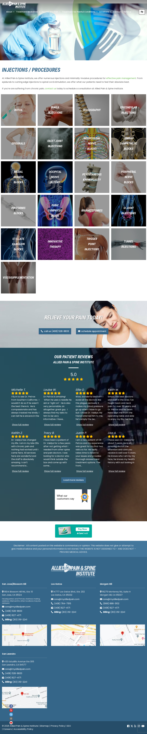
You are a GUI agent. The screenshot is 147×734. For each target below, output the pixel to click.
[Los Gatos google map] (73, 635)
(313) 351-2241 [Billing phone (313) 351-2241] (14, 619)
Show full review (20, 424)
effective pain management (121, 78)
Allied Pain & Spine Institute (24, 725)
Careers (7, 729)
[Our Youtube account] (11, 722)
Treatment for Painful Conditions (80, 12)
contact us (50, 88)
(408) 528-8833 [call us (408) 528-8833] (12, 611)
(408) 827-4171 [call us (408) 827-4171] (11, 615)
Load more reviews (73, 480)
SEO (69, 725)
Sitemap (44, 725)
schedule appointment (92, 331)
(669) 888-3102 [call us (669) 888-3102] (110, 603)
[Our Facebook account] (128, 726)
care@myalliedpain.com (16, 606)
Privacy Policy (58, 725)
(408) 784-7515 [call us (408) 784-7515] (61, 603)
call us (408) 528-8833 (55, 331)
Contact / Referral (123, 12)
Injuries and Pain (51, 12)
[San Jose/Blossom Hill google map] (24, 635)
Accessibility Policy (23, 729)
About (10, 12)
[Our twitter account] (11, 714)
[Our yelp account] (135, 726)
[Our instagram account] (11, 718)
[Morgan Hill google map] (122, 635)
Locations (105, 12)
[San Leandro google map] (24, 697)
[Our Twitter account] (132, 726)
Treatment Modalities (28, 12)
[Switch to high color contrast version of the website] (142, 11)
